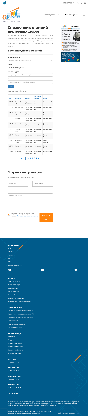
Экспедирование (13, 288)
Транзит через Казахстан (15, 346)
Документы (11, 336)
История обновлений (14, 353)
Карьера (10, 255)
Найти (11, 87)
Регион (10, 79)
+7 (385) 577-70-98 (67, 3)
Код (10, 98)
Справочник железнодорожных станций (20, 317)
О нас (9, 248)
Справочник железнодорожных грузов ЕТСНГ (22, 310)
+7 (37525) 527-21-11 (14, 387)
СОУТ (9, 262)
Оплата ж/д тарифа (14, 285)
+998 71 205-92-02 (13, 379)
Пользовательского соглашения (28, 216)
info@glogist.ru (13, 393)
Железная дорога (13, 72)
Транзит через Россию (15, 343)
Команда (10, 251)
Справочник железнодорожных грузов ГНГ (21, 314)
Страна (10, 64)
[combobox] (30, 60)
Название (18, 98)
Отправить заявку (46, 217)
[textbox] (29, 61)
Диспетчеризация (13, 291)
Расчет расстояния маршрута (17, 324)
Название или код (14, 57)
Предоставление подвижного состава (19, 301)
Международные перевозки (16, 340)
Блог (9, 258)
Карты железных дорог (15, 327)
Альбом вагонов (13, 321)
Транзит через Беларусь (15, 350)
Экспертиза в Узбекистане (16, 298)
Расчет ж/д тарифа (14, 281)
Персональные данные (15, 265)
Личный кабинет (13, 295)
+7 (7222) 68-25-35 (13, 370)
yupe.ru (78, 413)
